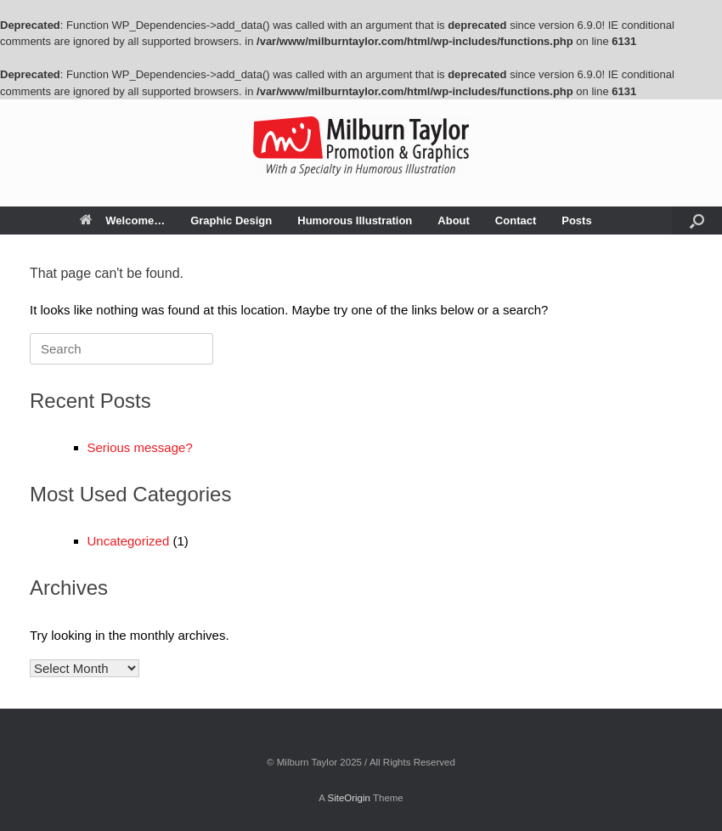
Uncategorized (128, 541)
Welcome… (122, 220)
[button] (697, 220)
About (453, 220)
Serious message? (140, 447)
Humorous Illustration (354, 220)
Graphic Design (231, 220)
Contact (515, 220)
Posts (576, 220)
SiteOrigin (348, 798)
